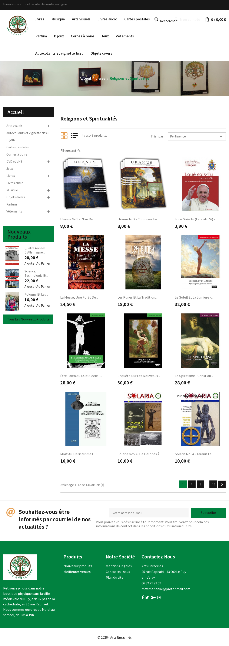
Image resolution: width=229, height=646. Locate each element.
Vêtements (125, 35)
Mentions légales (119, 566)
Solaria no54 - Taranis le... (194, 454)
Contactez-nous (118, 571)
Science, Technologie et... (36, 273)
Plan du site (114, 577)
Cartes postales (137, 18)
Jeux (105, 35)
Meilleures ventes (77, 571)
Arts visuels (81, 18)
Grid (64, 135)
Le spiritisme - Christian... (194, 375)
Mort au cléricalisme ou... (79, 454)
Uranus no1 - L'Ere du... (77, 219)
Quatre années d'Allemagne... (35, 250)
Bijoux (59, 35)
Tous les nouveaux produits (28, 319)
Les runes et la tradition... (137, 297)
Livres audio (107, 18)
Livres (39, 18)
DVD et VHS (14, 161)
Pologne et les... (36, 294)
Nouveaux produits (77, 566)
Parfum (41, 35)
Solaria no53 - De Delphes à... (139, 454)
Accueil (15, 112)
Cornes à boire (82, 35)
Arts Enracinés (152, 566)
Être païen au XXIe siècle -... (81, 375)
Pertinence (196, 136)
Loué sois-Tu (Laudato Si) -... (196, 219)
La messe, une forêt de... (79, 297)
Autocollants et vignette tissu (59, 53)
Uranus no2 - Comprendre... (138, 219)
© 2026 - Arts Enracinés (114, 637)
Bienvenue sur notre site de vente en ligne (35, 4)
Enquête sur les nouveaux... (138, 375)
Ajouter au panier (37, 263)
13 (214, 484)
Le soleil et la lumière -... (194, 297)
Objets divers (101, 53)
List (74, 135)
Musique (58, 18)
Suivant (222, 484)
